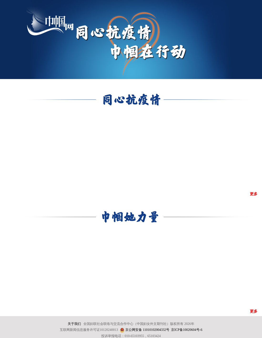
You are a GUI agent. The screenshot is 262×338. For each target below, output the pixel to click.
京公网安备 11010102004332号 (147, 330)
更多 (253, 194)
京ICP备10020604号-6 (186, 330)
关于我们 (74, 324)
